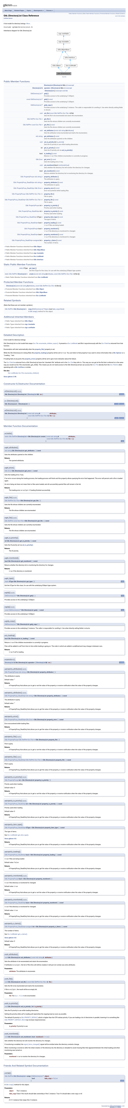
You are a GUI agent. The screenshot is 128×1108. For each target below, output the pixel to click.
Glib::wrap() (33, 311)
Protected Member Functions (107, 13)
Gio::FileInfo (105, 343)
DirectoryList (48, 85)
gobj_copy (47, 105)
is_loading (47, 153)
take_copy (56, 308)
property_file (48, 194)
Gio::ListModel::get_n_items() (17, 932)
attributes (70, 130)
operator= (47, 88)
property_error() (30, 358)
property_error (49, 188)
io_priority (60, 142)
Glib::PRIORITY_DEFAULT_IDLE (15, 1018)
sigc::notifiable (30, 327)
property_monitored (51, 228)
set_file (46, 113)
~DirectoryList (49, 91)
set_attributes (49, 130)
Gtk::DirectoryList (20, 308)
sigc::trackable (39, 253)
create (31, 273)
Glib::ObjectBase (39, 249)
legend (64, 76)
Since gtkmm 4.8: (11, 837)
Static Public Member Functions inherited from (26, 277)
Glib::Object (37, 246)
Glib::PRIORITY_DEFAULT (29, 1015)
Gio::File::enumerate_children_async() (45, 343)
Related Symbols (120, 13)
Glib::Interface (38, 259)
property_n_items (50, 240)
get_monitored (49, 171)
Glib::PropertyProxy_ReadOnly (23, 182)
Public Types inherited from (18, 320)
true (67, 165)
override (65, 91)
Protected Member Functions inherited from (24, 288)
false (62, 308)
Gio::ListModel (39, 256)
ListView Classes (8, 18)
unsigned (36, 240)
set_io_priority (49, 142)
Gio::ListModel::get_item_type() (17, 834)
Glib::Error (39, 159)
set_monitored (49, 165)
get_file (46, 119)
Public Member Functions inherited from (23, 246)
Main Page (8, 10)
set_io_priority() (67, 150)
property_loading (50, 223)
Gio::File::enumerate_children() (28, 372)
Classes (49, 10)
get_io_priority (49, 148)
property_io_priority (50, 205)
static (21, 268)
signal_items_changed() (32, 1042)
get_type (32, 268)
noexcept (71, 85)
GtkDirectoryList (36, 93)
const (28, 99)
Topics (29, 10)
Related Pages (19, 10)
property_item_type (50, 217)
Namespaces (39, 10)
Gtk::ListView (19, 367)
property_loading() (40, 352)
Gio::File (65, 113)
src (66, 85)
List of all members (120, 16)
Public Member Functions (75, 13)
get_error (47, 159)
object (46, 308)
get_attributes (49, 136)
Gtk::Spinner (117, 352)
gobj (45, 93)
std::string (62, 130)
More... (28, 23)
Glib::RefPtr (58, 113)
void (41, 113)
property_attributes (50, 176)
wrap (30, 308)
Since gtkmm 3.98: (10, 376)
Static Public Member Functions (91, 13)
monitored (61, 165)
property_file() (40, 349)
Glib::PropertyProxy (27, 176)
